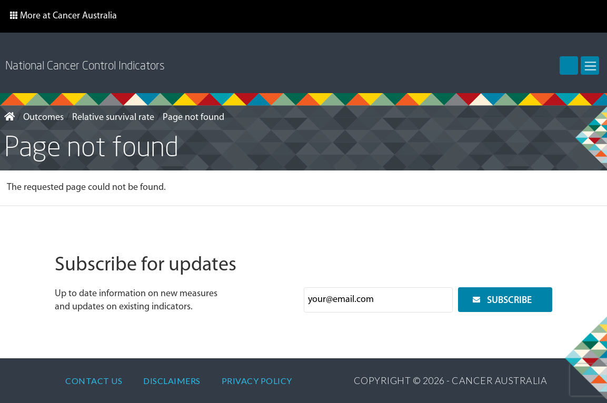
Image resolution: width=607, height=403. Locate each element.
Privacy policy (257, 381)
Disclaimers (172, 381)
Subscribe (509, 301)
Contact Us (93, 381)
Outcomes (43, 118)
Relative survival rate (113, 118)
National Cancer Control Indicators (85, 65)
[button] (63, 16)
